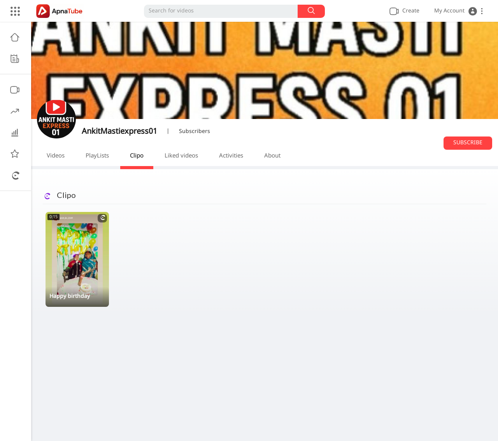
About (272, 156)
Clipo (137, 156)
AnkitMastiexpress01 (119, 132)
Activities (231, 156)
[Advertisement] (264, 378)
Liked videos (181, 156)
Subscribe (467, 143)
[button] (458, 11)
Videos (56, 156)
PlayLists (97, 156)
